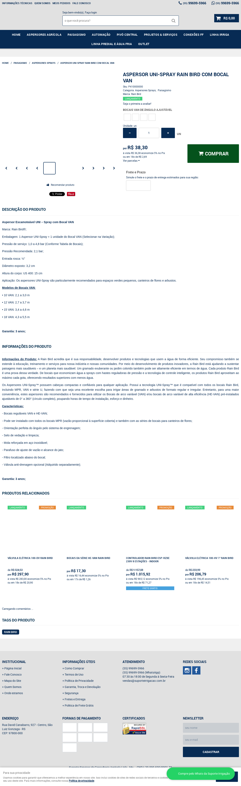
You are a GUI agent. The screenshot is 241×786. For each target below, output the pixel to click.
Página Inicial (12, 668)
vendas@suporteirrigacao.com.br (144, 681)
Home (16, 35)
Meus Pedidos (61, 3)
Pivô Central (127, 35)
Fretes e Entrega (75, 699)
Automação (101, 35)
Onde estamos (13, 693)
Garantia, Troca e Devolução (83, 687)
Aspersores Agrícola (44, 35)
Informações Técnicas (17, 3)
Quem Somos (42, 3)
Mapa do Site (12, 681)
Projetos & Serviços (161, 35)
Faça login (91, 12)
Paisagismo (77, 35)
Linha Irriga (219, 35)
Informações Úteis (78, 661)
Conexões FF (194, 35)
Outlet (144, 44)
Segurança (71, 693)
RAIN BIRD (10, 632)
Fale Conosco (82, 3)
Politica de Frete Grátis (79, 705)
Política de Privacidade (79, 681)
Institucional (14, 661)
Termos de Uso (74, 674)
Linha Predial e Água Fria (111, 44)
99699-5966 (194, 3)
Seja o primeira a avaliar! (137, 103)
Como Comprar (74, 668)
